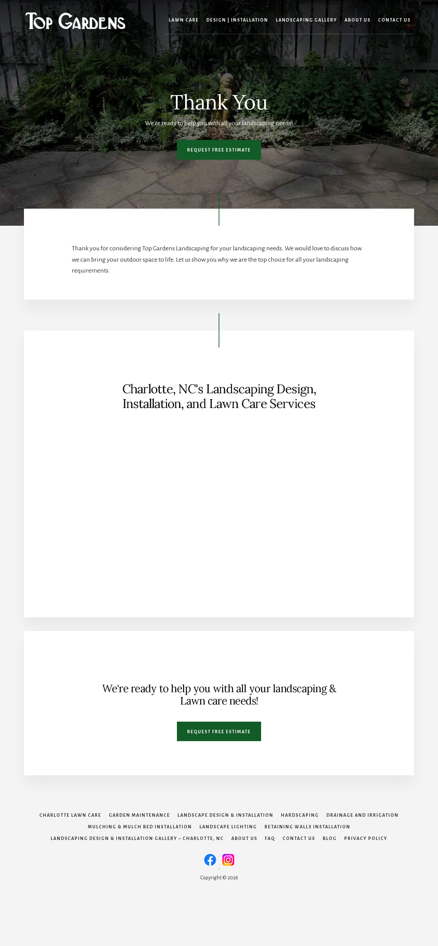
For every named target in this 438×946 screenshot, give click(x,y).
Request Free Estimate (219, 150)
